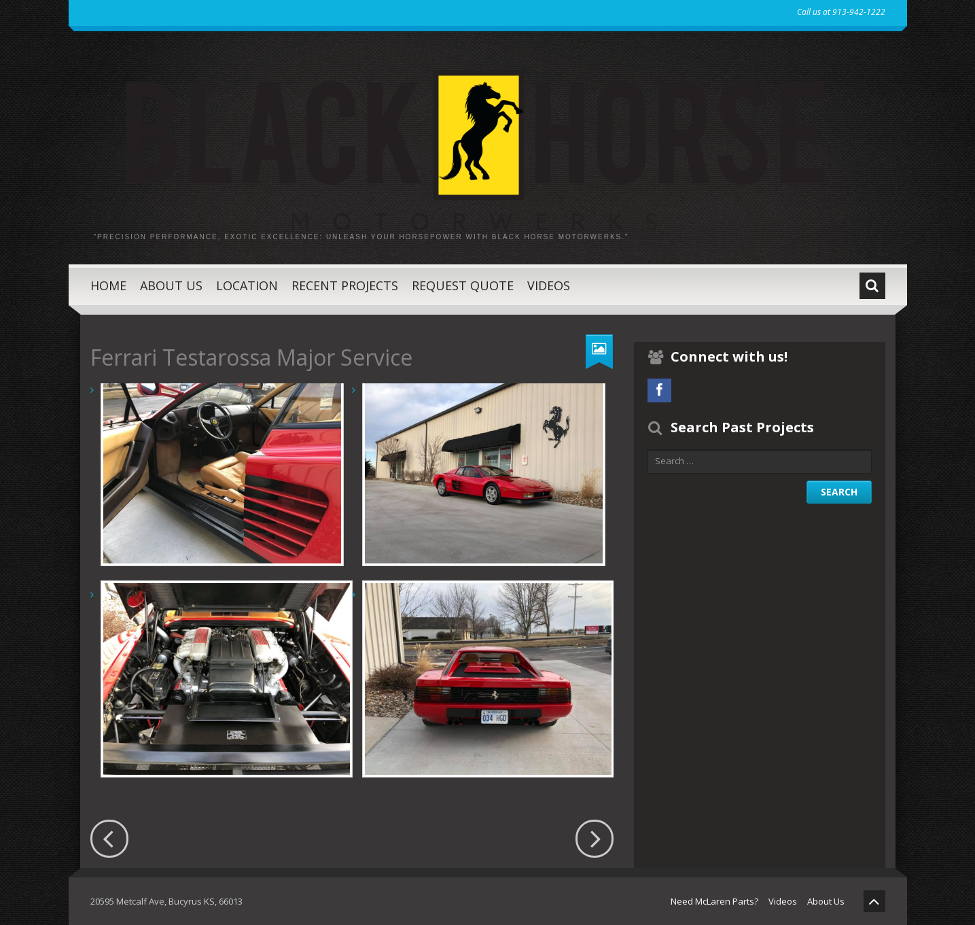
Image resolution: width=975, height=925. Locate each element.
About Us (171, 285)
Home (108, 285)
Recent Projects (344, 285)
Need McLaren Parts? (714, 901)
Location (247, 285)
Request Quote (463, 285)
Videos (548, 285)
